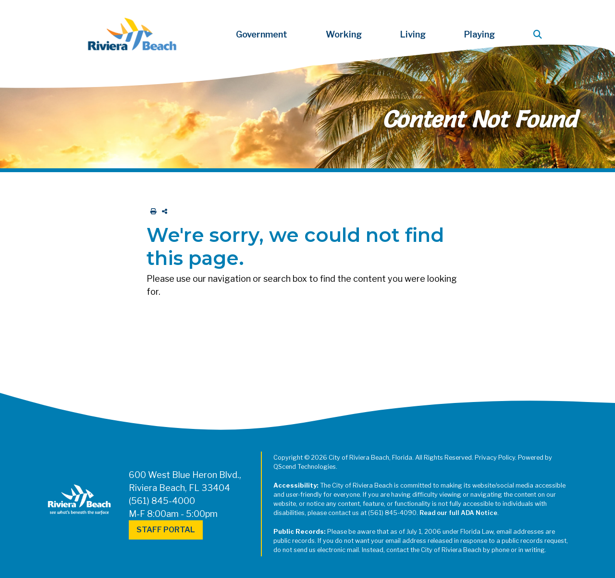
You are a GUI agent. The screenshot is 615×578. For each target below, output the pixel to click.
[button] (540, 34)
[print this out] (152, 211)
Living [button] (413, 34)
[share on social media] (162, 211)
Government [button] (261, 34)
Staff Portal (165, 529)
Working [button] (344, 34)
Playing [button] (479, 34)
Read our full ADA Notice (458, 512)
